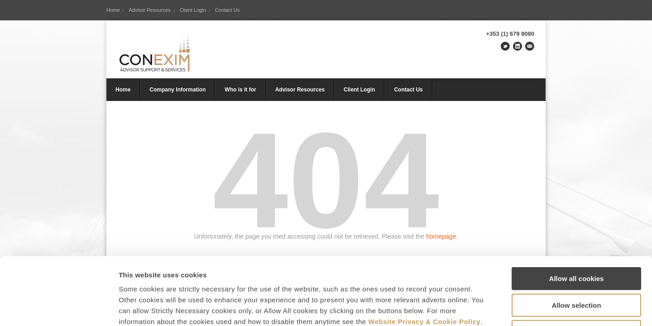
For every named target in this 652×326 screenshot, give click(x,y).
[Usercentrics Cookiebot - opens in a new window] (58, 308)
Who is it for (240, 89)
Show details (475, 308)
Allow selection (576, 242)
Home (113, 10)
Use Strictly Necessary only (576, 268)
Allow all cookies (576, 215)
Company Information (177, 89)
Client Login (193, 10)
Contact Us (227, 10)
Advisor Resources (149, 10)
